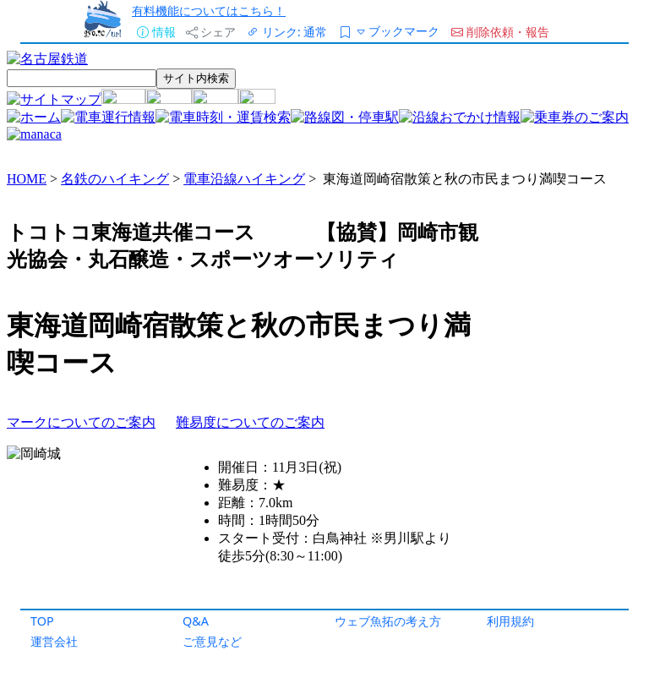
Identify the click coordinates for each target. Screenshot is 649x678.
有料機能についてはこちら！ (209, 11)
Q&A (196, 621)
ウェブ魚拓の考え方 (388, 621)
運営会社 (54, 641)
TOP (42, 621)
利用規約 (510, 621)
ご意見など (212, 641)
